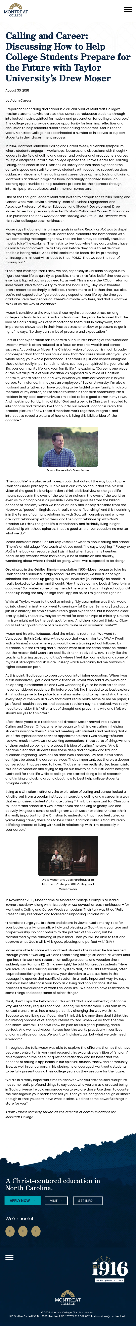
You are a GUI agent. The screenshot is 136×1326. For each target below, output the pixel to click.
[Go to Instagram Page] (23, 1231)
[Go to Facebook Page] (10, 1231)
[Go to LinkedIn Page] (36, 1231)
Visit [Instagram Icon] (54, 1200)
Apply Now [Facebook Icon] (19, 1200)
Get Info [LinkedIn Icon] (85, 1200)
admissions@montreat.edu (109, 1316)
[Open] (128, 9)
